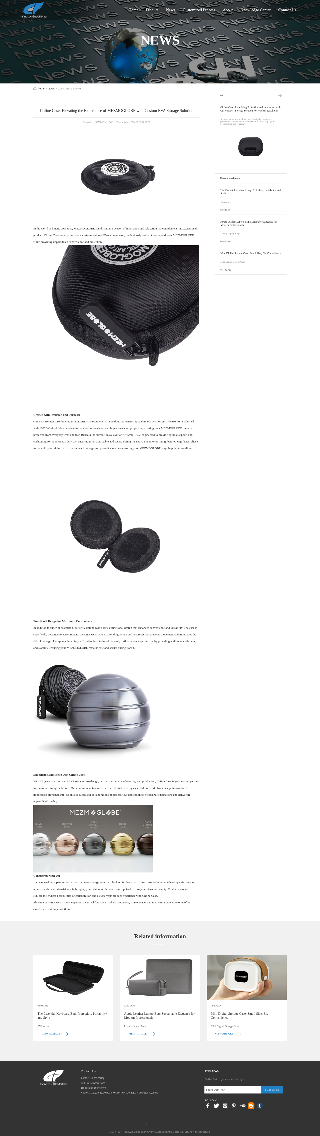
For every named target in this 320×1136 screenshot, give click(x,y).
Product (152, 10)
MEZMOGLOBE (75, 421)
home (41, 88)
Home (133, 10)
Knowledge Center (255, 10)
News (170, 10)
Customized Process (199, 10)
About (228, 10)
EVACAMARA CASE (158, 1123)
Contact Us (287, 10)
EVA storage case (113, 235)
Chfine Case (98, 902)
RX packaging (179, 1123)
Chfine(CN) (139, 1123)
